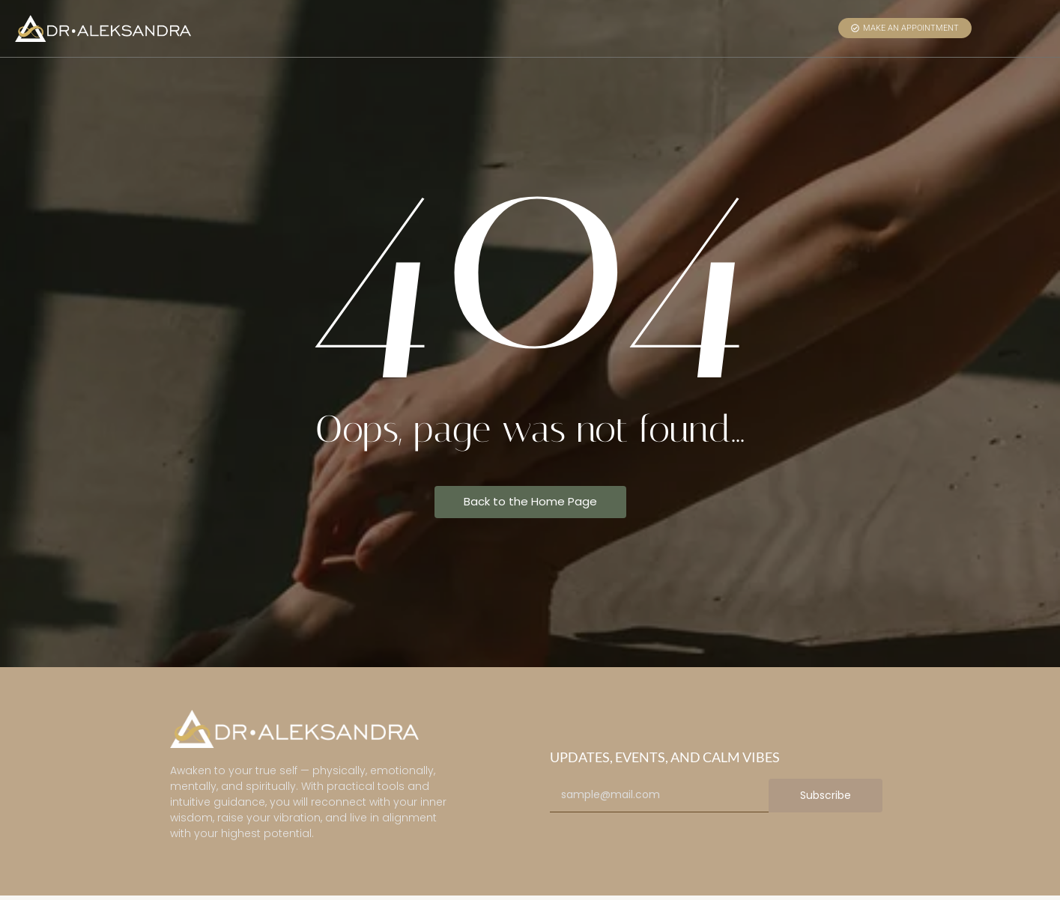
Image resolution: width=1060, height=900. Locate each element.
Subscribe (825, 795)
